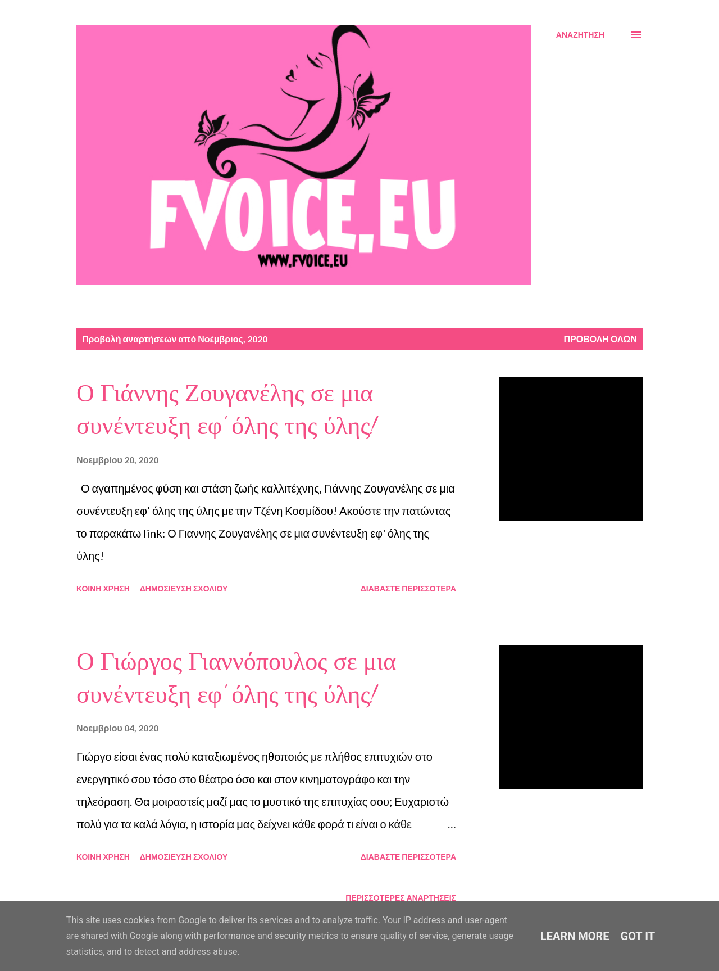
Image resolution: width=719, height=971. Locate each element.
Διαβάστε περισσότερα (408, 588)
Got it (638, 936)
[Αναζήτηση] (580, 35)
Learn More (574, 936)
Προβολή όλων (600, 338)
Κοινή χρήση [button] (103, 588)
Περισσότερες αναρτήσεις (400, 897)
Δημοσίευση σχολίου (184, 588)
